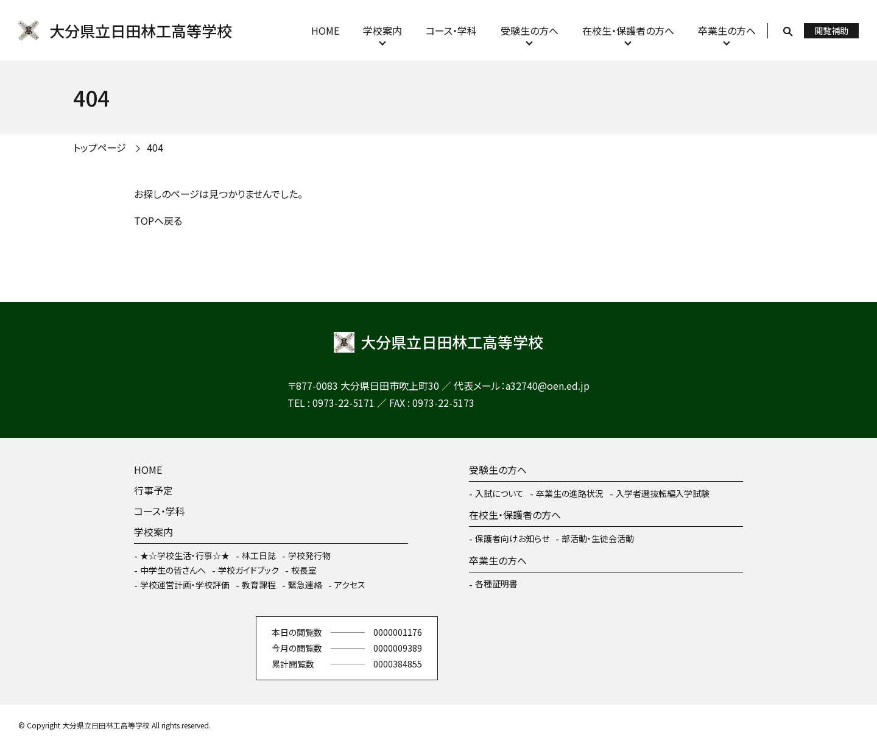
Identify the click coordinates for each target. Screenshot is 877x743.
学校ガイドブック (248, 570)
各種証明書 (496, 583)
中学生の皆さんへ (173, 570)
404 (155, 147)
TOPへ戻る (158, 220)
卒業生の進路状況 (570, 493)
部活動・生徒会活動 (598, 538)
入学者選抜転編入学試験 (663, 493)
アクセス (349, 585)
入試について (499, 493)
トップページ (99, 147)
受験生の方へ (529, 30)
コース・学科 (451, 30)
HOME (325, 30)
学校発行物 (309, 555)
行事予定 (153, 490)
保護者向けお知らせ (512, 538)
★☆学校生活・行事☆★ (185, 555)
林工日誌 (259, 555)
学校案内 (382, 30)
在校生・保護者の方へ (628, 30)
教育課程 (259, 585)
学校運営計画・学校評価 (185, 585)
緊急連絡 (305, 585)
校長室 (304, 570)
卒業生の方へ (727, 30)
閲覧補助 (831, 30)
